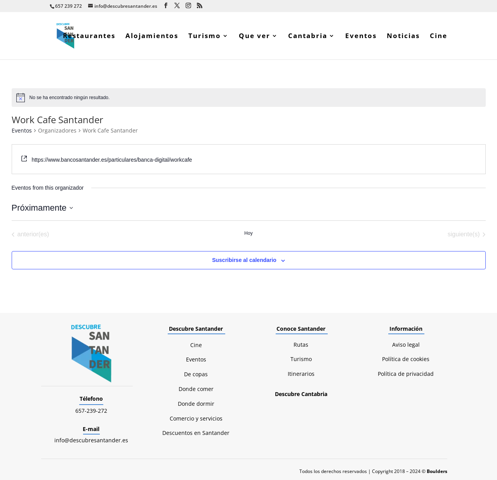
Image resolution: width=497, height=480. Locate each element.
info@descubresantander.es (91, 440)
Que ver (254, 36)
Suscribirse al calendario (244, 260)
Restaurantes (89, 36)
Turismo (204, 36)
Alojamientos (151, 36)
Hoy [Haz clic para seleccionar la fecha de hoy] (248, 233)
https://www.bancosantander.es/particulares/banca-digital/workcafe (111, 160)
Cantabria (307, 36)
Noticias (403, 36)
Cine (438, 36)
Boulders (437, 471)
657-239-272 (91, 410)
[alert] (249, 97)
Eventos (361, 36)
